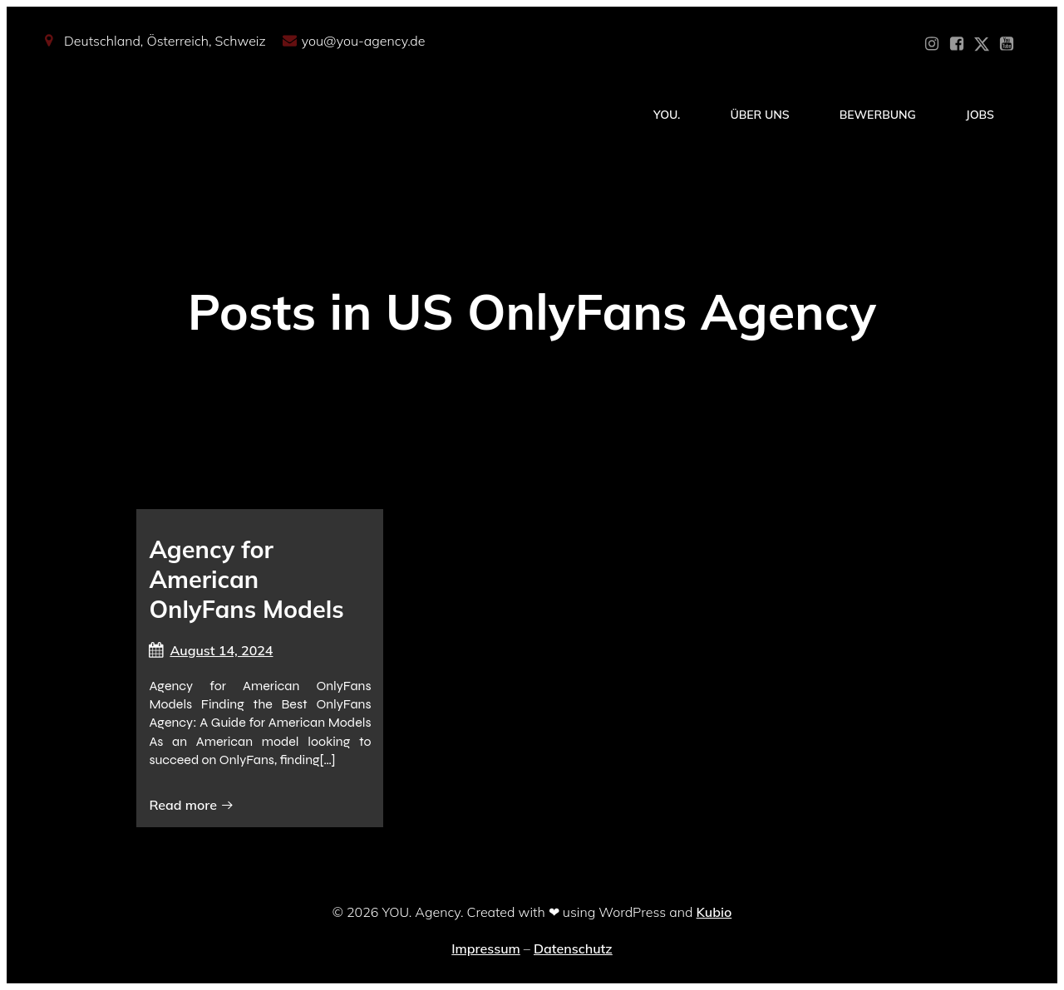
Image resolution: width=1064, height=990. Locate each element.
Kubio (714, 912)
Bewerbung (878, 114)
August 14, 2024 (211, 650)
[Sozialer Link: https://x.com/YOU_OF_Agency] (981, 44)
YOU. (666, 114)
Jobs (980, 114)
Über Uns (759, 114)
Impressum (485, 948)
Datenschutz (573, 948)
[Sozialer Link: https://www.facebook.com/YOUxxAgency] (956, 44)
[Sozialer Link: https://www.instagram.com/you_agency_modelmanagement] (931, 44)
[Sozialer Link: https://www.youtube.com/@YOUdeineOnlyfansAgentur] (1006, 44)
